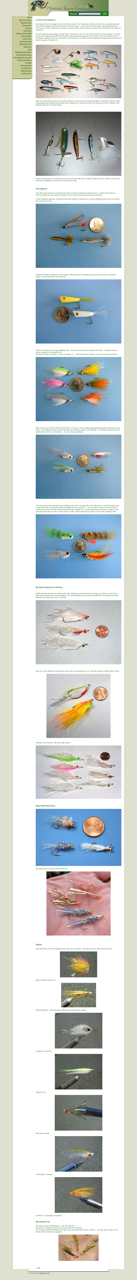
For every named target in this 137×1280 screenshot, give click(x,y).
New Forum (27, 31)
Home (29, 17)
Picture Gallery (26, 36)
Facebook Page (26, 23)
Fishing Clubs (26, 73)
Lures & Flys (27, 39)
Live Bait (28, 63)
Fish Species (26, 25)
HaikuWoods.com (44, 1273)
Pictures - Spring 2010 (23, 33)
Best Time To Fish (25, 20)
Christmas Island (25, 41)
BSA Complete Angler (24, 55)
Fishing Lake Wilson (24, 60)
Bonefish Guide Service (23, 52)
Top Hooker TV (26, 68)
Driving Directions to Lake (22, 57)
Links (29, 49)
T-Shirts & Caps (26, 71)
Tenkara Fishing (25, 65)
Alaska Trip (27, 47)
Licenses (28, 28)
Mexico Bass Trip (25, 44)
